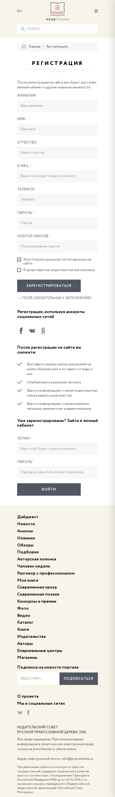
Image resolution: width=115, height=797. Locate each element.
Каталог (25, 622)
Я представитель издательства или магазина (55, 270)
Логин (24, 438)
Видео (23, 615)
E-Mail (24, 166)
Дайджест (27, 517)
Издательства (31, 636)
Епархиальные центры (39, 651)
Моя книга (27, 580)
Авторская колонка (36, 559)
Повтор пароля (33, 236)
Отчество (26, 142)
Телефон (26, 189)
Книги (23, 629)
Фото (23, 608)
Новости (26, 524)
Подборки (28, 552)
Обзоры (25, 545)
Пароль (25, 213)
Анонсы (25, 531)
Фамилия (27, 95)
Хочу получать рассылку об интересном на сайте (54, 261)
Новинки (26, 538)
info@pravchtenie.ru (77, 759)
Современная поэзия (38, 594)
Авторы (25, 643)
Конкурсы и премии (36, 601)
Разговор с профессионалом (46, 573)
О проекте (28, 696)
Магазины (27, 657)
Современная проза (37, 587)
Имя (22, 119)
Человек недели (33, 566)
